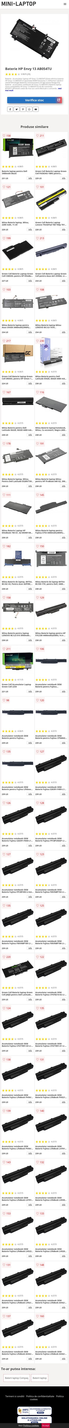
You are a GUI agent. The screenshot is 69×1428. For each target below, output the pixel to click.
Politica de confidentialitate (40, 1396)
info (30, 178)
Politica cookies (31, 1425)
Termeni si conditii (14, 1396)
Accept (45, 1425)
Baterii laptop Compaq (16, 1378)
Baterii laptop (40, 1378)
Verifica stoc (43, 100)
